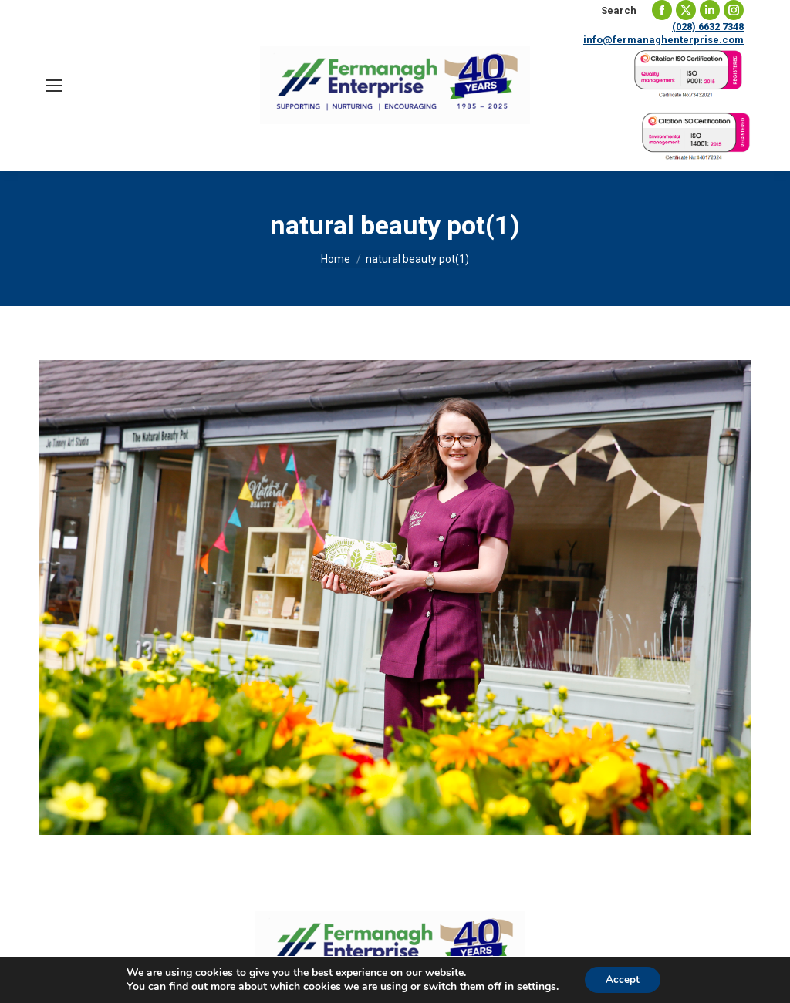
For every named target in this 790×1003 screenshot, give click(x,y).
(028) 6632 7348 (708, 26)
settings (534, 986)
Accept (623, 978)
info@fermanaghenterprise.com (663, 39)
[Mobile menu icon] (54, 85)
